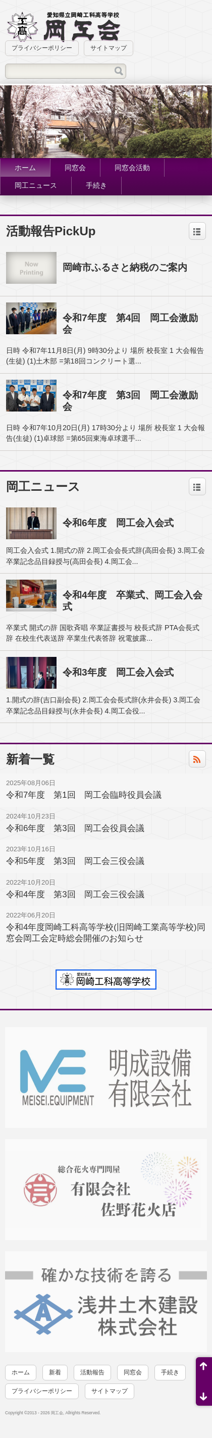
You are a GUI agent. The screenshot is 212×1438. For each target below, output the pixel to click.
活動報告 (92, 1372)
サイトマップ (108, 48)
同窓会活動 (132, 168)
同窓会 (75, 168)
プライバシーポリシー (42, 48)
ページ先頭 (204, 1369)
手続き (96, 185)
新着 (55, 1372)
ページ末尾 (204, 1393)
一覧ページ (197, 234)
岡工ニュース (36, 185)
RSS (199, 761)
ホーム (25, 168)
